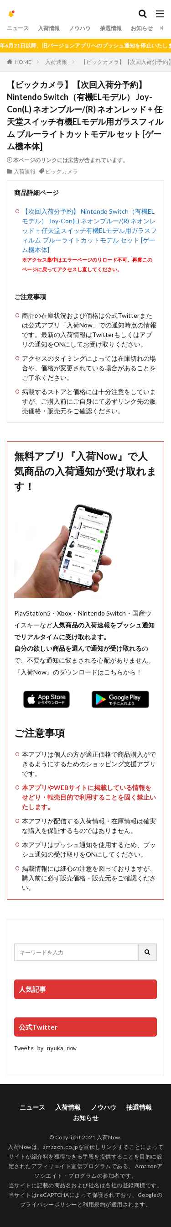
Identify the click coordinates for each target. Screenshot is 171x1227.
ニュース (18, 28)
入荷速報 (56, 61)
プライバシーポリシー (48, 1204)
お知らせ (142, 28)
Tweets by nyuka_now (45, 1048)
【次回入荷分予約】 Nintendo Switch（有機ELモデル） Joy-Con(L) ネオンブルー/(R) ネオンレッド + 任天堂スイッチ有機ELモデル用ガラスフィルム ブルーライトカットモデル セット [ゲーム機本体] (89, 230)
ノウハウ (80, 28)
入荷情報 (49, 28)
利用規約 (94, 1204)
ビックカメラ (61, 171)
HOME (23, 61)
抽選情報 (111, 28)
